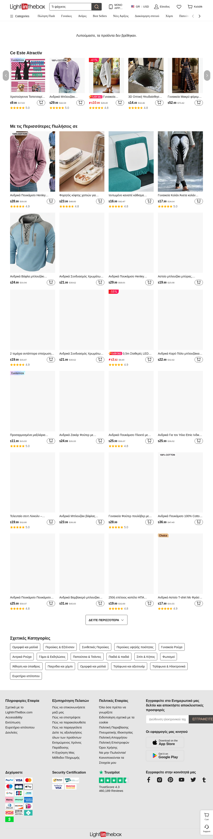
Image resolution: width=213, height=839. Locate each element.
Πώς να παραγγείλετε (67, 727)
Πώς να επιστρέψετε (66, 717)
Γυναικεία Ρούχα (171, 647)
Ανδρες (82, 16)
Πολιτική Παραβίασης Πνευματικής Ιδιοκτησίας (116, 730)
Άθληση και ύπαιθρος (26, 666)
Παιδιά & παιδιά (119, 656)
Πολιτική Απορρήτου (113, 737)
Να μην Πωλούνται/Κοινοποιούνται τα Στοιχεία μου (112, 757)
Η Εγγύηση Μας (63, 752)
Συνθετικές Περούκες (95, 647)
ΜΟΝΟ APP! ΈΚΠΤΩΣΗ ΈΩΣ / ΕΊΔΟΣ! (120, 7)
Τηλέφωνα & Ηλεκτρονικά (168, 666)
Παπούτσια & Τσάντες (87, 656)
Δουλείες (11, 732)
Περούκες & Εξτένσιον (59, 647)
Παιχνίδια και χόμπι (60, 666)
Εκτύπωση (12, 722)
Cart (208, 816)
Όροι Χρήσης (108, 747)
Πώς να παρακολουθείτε (69, 722)
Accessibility (13, 717)
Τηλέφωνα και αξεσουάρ (129, 666)
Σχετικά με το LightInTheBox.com (18, 709)
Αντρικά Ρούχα (21, 656)
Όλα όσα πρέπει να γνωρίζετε (112, 709)
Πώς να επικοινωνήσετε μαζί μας (68, 709)
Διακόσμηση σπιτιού (147, 16)
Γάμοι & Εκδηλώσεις (52, 656)
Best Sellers (100, 16)
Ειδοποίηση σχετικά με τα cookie (116, 719)
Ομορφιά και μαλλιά (25, 647)
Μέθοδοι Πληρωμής (66, 757)
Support (206, 831)
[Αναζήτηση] (70, 6)
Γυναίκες (66, 16)
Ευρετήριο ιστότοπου (26, 676)
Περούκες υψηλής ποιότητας (135, 647)
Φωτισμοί (168, 656)
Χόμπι (169, 16)
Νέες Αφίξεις (121, 16)
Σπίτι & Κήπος (146, 656)
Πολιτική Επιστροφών (114, 742)
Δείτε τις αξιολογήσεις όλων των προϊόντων (67, 735)
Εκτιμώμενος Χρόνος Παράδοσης (67, 745)
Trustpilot (109, 772)
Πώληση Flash (46, 16)
